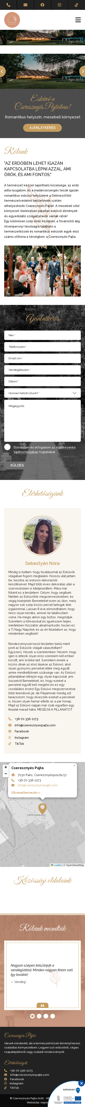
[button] (42, 809)
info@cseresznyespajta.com (35, 725)
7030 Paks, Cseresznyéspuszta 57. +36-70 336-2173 (42, 814)
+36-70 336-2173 (26, 719)
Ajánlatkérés (42, 128)
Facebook (22, 731)
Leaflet (56, 865)
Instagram (22, 737)
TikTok (19, 743)
